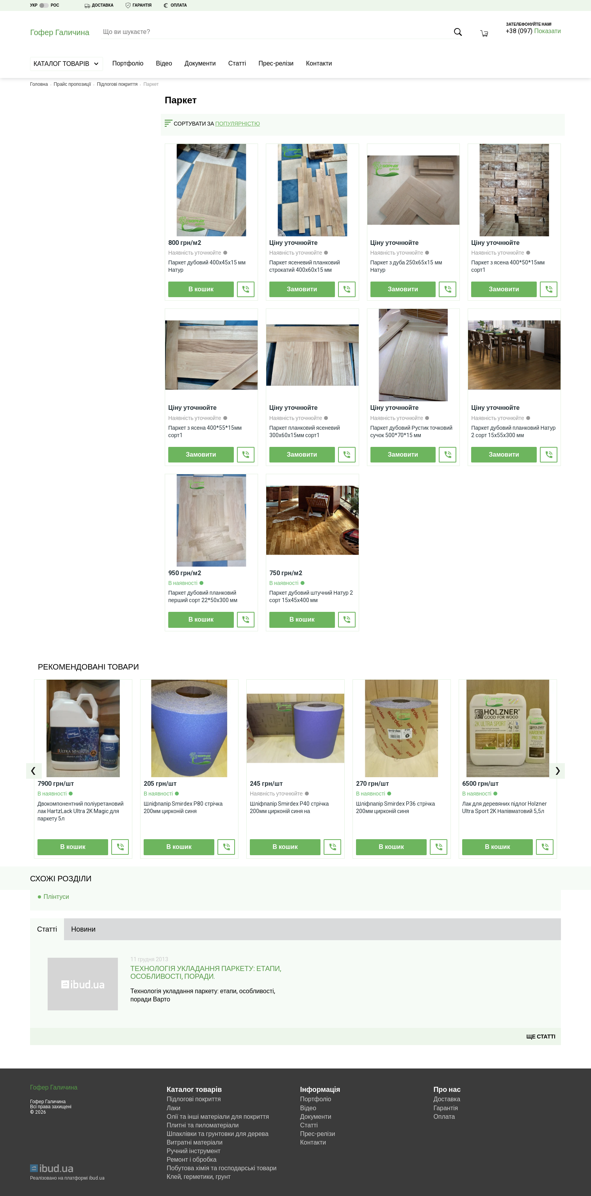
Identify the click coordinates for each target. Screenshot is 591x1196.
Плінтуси (56, 896)
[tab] (47, 929)
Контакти (319, 63)
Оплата (444, 1115)
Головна (39, 84)
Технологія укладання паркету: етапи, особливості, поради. (205, 972)
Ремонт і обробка (192, 1158)
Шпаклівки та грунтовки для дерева (218, 1133)
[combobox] (241, 124)
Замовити (302, 289)
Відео (164, 63)
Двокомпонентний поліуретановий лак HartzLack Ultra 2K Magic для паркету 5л (80, 810)
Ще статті (541, 1036)
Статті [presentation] (47, 929)
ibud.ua (97, 1177)
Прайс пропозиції (72, 84)
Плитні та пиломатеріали (203, 1124)
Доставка (446, 1098)
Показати (547, 31)
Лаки (173, 1107)
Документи (200, 63)
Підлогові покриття (117, 84)
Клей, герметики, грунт (199, 1176)
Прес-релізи (276, 63)
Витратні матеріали (195, 1141)
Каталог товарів (67, 63)
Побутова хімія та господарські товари (222, 1167)
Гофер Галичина (53, 1086)
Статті (237, 63)
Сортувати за (194, 123)
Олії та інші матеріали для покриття (218, 1115)
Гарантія (445, 1107)
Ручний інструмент (194, 1150)
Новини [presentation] (83, 929)
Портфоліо (128, 63)
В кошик (201, 289)
